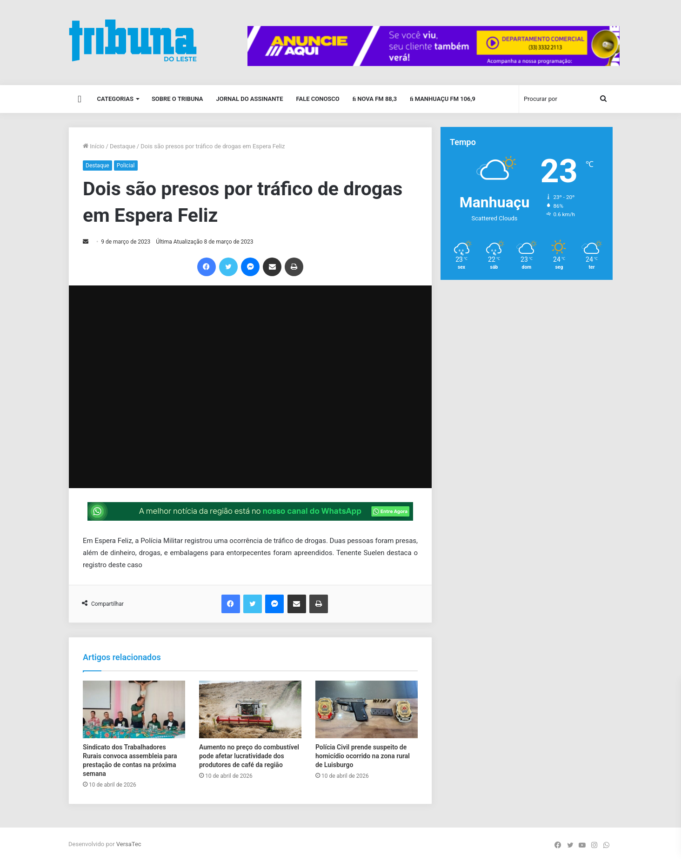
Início (94, 146)
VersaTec (128, 844)
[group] (433, 46)
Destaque (122, 146)
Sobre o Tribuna (177, 98)
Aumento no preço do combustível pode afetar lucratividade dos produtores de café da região (249, 755)
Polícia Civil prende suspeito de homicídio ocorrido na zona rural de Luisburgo (362, 755)
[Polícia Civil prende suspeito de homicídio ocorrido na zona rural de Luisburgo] (366, 709)
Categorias (115, 98)
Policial (126, 165)
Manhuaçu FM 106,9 (442, 98)
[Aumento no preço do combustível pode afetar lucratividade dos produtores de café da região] (250, 709)
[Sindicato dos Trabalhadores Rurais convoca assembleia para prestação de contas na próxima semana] (134, 709)
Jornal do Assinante (249, 98)
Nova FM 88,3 (375, 98)
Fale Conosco (317, 98)
